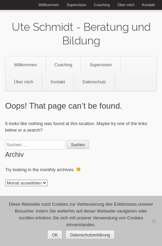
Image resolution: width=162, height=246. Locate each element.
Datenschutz (94, 82)
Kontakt (148, 5)
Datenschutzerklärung (90, 235)
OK (55, 235)
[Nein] (153, 221)
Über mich (125, 5)
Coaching (102, 5)
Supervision (76, 5)
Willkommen (49, 5)
